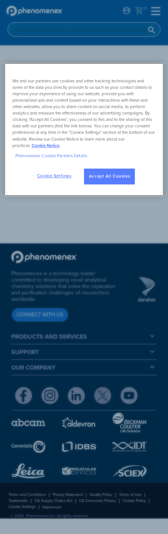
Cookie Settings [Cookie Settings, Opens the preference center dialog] (54, 175)
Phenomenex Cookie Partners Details (51, 155)
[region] (84, 129)
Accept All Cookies (109, 176)
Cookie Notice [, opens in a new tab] (46, 145)
